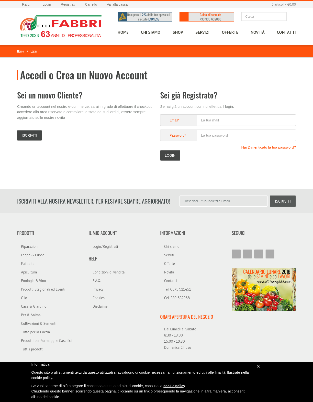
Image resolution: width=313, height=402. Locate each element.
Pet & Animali (32, 315)
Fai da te (27, 263)
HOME (123, 32)
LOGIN (170, 155)
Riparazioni (29, 246)
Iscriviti (29, 135)
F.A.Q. (97, 280)
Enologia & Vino (33, 280)
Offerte (169, 263)
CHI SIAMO (150, 32)
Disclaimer (101, 306)
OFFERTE (230, 32)
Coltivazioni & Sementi (38, 323)
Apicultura (29, 272)
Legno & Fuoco (32, 255)
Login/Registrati (105, 246)
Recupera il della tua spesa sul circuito (148, 16)
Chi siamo (171, 246)
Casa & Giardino (33, 306)
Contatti (170, 280)
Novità (258, 32)
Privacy (98, 289)
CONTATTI (286, 32)
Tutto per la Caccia (35, 332)
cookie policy (174, 386)
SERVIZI (202, 32)
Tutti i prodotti (32, 349)
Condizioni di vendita (109, 272)
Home (20, 51)
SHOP (178, 32)
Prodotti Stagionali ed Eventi (43, 289)
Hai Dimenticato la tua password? (268, 147)
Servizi (169, 255)
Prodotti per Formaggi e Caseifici (46, 340)
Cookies (99, 297)
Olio (24, 297)
